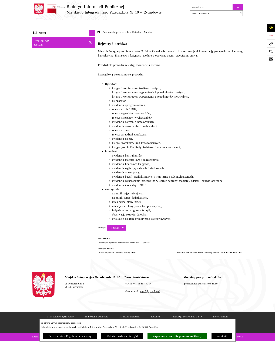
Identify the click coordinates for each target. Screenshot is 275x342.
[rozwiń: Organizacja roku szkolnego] (93, 199)
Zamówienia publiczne (96, 307)
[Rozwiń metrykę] (116, 219)
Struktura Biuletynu (129, 307)
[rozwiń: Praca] (93, 172)
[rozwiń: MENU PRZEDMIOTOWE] (93, 44)
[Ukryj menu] (92, 24)
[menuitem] (63, 59)
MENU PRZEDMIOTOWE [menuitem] (48, 43)
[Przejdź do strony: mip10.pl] (271, 43)
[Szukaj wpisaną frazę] (238, 7)
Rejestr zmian (220, 307)
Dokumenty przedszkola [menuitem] (48, 50)
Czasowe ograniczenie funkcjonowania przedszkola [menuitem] (57, 207)
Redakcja (155, 307)
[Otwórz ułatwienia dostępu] (271, 28)
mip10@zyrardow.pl (150, 282)
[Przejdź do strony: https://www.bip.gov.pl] (271, 35)
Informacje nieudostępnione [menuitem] (51, 179)
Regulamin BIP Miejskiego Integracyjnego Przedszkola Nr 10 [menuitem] (59, 187)
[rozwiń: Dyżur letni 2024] (93, 219)
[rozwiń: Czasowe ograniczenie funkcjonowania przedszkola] (93, 205)
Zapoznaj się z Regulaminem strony (70, 336)
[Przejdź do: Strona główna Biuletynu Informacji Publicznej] (98, 23)
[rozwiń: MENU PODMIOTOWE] (93, 37)
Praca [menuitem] (37, 172)
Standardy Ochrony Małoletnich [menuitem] (53, 225)
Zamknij (222, 336)
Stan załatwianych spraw (60, 307)
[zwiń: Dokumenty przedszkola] (93, 50)
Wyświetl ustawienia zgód (122, 336)
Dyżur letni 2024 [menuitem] (44, 218)
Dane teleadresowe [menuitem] (45, 30)
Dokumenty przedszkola (115, 23)
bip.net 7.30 (236, 336)
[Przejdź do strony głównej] (97, 9)
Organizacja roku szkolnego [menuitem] (51, 198)
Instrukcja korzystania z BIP (187, 307)
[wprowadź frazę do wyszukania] (211, 7)
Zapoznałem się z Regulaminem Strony (177, 336)
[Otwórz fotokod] (271, 59)
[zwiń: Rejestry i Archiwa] (93, 94)
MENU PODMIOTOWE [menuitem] (47, 37)
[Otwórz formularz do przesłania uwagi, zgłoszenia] (271, 51)
